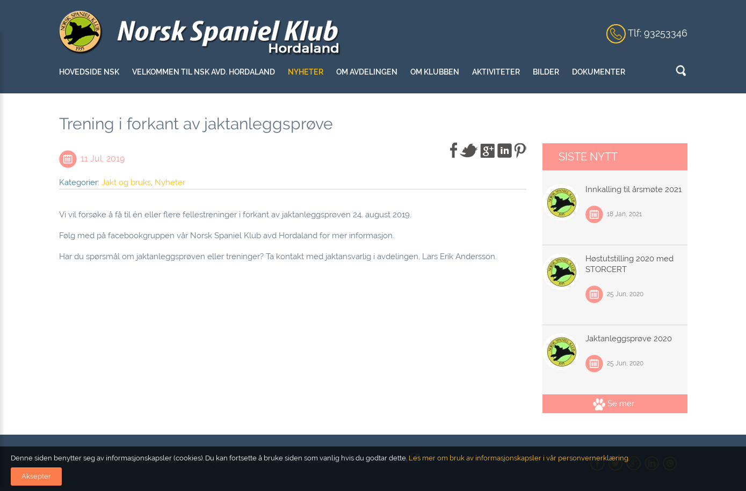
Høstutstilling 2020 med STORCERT (629, 264)
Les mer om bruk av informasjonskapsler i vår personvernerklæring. (518, 458)
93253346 (665, 33)
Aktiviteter (496, 72)
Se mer (613, 403)
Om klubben (434, 72)
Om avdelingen (366, 72)
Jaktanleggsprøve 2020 (628, 338)
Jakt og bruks (126, 182)
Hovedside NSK (89, 72)
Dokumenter (598, 72)
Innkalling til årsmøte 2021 (633, 189)
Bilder (546, 72)
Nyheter (305, 72)
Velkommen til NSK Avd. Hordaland (203, 72)
